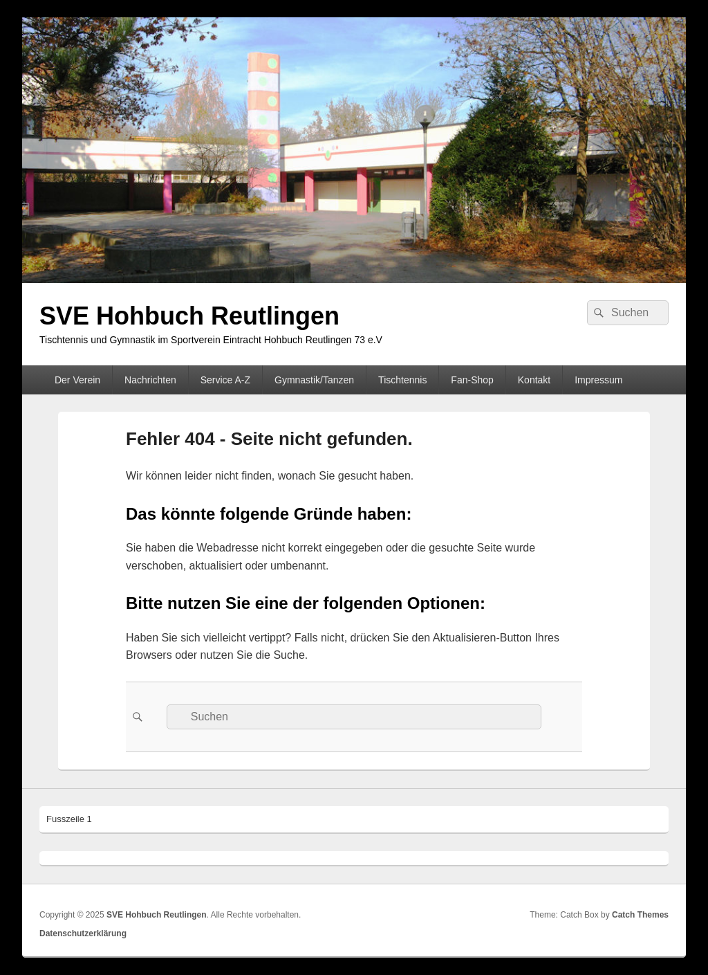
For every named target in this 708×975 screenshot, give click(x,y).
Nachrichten (150, 379)
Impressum (598, 379)
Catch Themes (640, 915)
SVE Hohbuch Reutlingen (189, 316)
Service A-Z (225, 379)
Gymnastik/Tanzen (314, 379)
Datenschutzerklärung (83, 933)
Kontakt (534, 379)
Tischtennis (402, 379)
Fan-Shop (472, 379)
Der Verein (77, 379)
